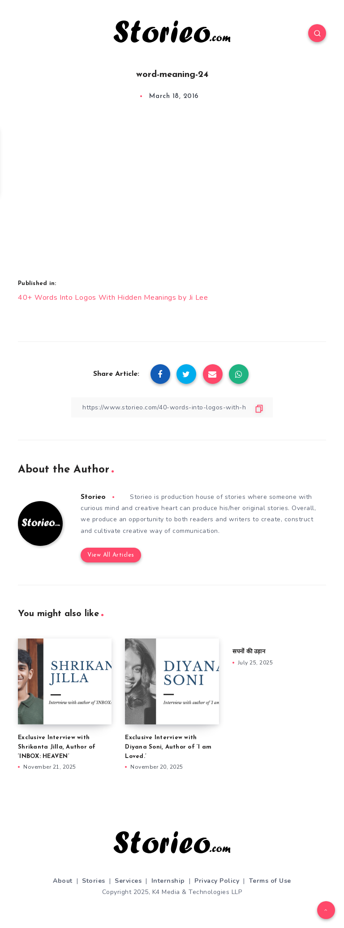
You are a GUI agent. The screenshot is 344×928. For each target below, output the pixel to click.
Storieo (93, 497)
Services (128, 881)
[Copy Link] (172, 407)
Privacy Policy (216, 881)
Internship (168, 881)
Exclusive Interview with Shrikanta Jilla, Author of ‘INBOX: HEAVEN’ (57, 747)
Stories (93, 881)
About (63, 881)
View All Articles (110, 555)
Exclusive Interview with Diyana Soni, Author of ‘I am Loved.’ (168, 747)
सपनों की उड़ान (248, 652)
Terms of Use (270, 881)
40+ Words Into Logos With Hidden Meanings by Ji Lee (113, 297)
